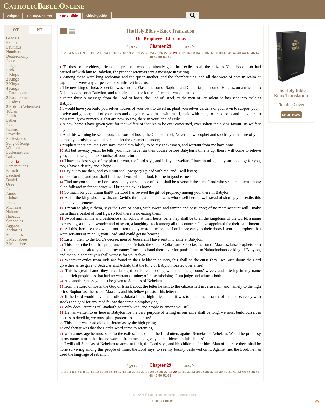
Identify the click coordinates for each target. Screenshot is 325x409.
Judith (11, 116)
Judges (11, 65)
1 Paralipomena (18, 93)
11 (92, 53)
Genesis (12, 38)
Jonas (10, 202)
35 (202, 53)
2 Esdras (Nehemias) (23, 106)
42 (234, 53)
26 (161, 53)
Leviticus (13, 47)
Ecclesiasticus (17, 152)
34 (198, 53)
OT (16, 30)
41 (230, 53)
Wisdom (13, 148)
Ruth (10, 70)
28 (170, 53)
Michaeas (14, 207)
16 (115, 53)
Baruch (12, 170)
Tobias (11, 111)
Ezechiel (13, 175)
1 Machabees (16, 239)
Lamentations (17, 166)
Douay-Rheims (39, 16)
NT (39, 30)
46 (253, 53)
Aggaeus (13, 225)
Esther (11, 120)
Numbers (13, 52)
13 (101, 53)
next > (189, 46)
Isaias (10, 157)
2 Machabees (16, 244)
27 (166, 53)
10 (87, 53)
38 (216, 53)
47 (257, 53)
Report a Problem (162, 401)
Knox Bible (68, 16)
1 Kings (12, 74)
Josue (10, 61)
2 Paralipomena (18, 97)
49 (155, 57)
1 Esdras (13, 102)
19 (129, 53)
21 (138, 53)
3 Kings (12, 84)
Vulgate (13, 16)
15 (110, 53)
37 (212, 53)
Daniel (11, 180)
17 (120, 53)
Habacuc (13, 216)
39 (221, 53)
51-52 (167, 57)
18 (124, 53)
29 (175, 53)
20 (133, 53)
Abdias (12, 198)
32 (188, 53)
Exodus (12, 42)
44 (244, 53)
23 (147, 53)
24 (152, 53)
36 (207, 53)
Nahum (12, 212)
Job (9, 125)
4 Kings (12, 88)
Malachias (14, 234)
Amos (11, 193)
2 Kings (12, 79)
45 (248, 53)
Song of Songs (18, 143)
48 (151, 57)
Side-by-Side (96, 16)
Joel (9, 189)
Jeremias (13, 161)
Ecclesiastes (16, 138)
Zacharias (14, 230)
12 (97, 53)
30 (179, 53)
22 (142, 53)
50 (160, 57)
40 (225, 53)
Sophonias (14, 221)
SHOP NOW (291, 115)
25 (156, 53)
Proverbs (13, 134)
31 (184, 53)
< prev (131, 46)
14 (106, 53)
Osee (10, 184)
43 (239, 53)
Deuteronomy (17, 56)
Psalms (12, 129)
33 (193, 53)
